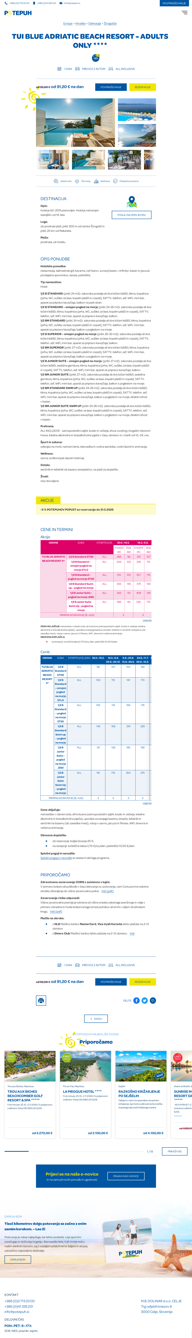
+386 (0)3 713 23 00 (19, 1301)
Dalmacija (94, 23)
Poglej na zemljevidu (132, 214)
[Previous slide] (40, 160)
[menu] (185, 13)
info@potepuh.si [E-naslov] (69, 2)
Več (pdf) (107, 891)
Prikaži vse (175, 1151)
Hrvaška (80, 23)
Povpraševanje (174, 3)
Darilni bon (17, 1259)
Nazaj (96, 1018)
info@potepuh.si (16, 1311)
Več (132, 933)
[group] (52, 160)
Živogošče (110, 23)
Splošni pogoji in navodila (56, 858)
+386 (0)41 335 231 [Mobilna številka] (44, 2)
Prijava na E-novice (126, 1176)
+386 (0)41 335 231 (18, 1306)
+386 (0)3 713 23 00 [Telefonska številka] (17, 2)
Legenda (147, 620)
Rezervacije (143, 87)
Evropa (67, 23)
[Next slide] (151, 160)
